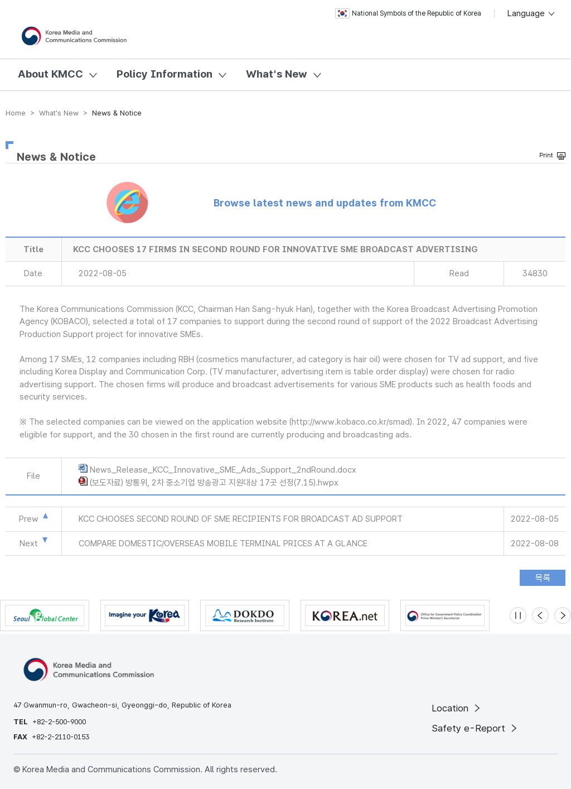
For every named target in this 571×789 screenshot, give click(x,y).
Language (531, 13)
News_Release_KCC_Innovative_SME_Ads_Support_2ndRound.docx (223, 470)
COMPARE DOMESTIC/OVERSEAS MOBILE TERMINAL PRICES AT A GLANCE (223, 543)
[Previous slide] (540, 615)
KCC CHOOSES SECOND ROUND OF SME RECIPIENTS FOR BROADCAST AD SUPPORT (241, 519)
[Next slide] (562, 615)
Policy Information (164, 74)
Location (457, 708)
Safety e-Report (475, 728)
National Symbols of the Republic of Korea (408, 13)
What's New (276, 74)
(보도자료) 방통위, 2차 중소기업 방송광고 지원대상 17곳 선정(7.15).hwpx (214, 483)
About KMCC (50, 74)
